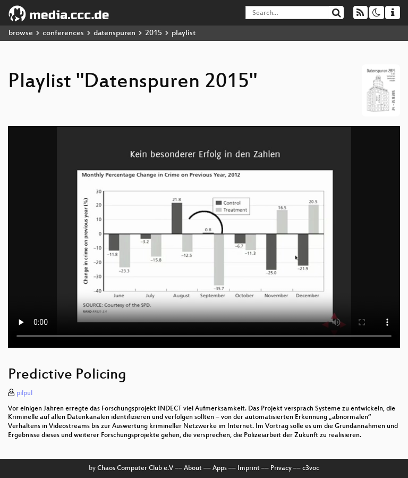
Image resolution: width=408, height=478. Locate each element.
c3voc (310, 468)
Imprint (248, 468)
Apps (219, 468)
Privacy (281, 468)
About (193, 468)
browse (20, 33)
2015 (153, 33)
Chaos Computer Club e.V (135, 468)
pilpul (24, 393)
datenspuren (114, 33)
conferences (63, 33)
